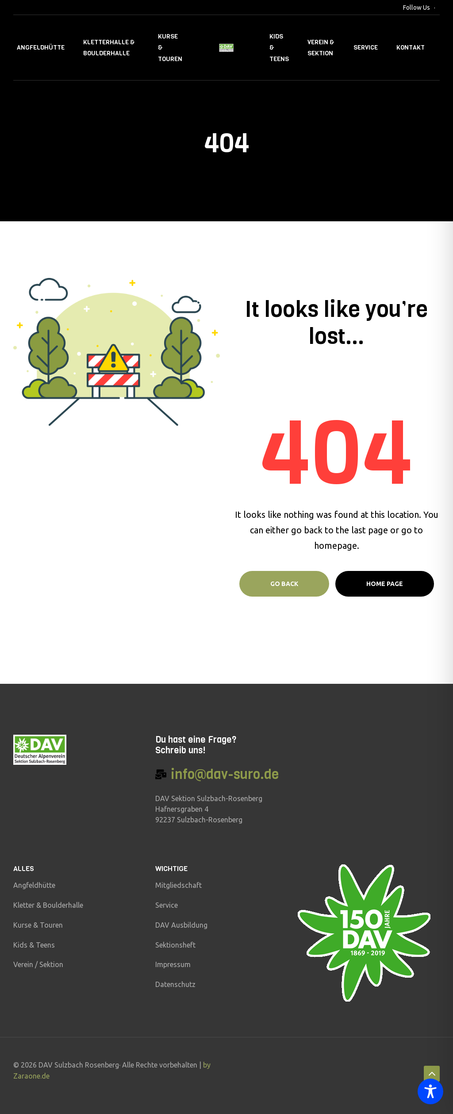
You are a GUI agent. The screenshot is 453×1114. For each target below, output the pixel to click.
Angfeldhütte (41, 47)
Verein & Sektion (320, 48)
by (207, 1065)
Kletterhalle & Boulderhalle (109, 48)
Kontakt (410, 47)
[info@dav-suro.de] (160, 774)
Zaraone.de (31, 1076)
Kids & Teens (279, 47)
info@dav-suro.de (225, 774)
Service (365, 47)
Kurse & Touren (170, 47)
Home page (384, 583)
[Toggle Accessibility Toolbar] (430, 1091)
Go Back (284, 583)
